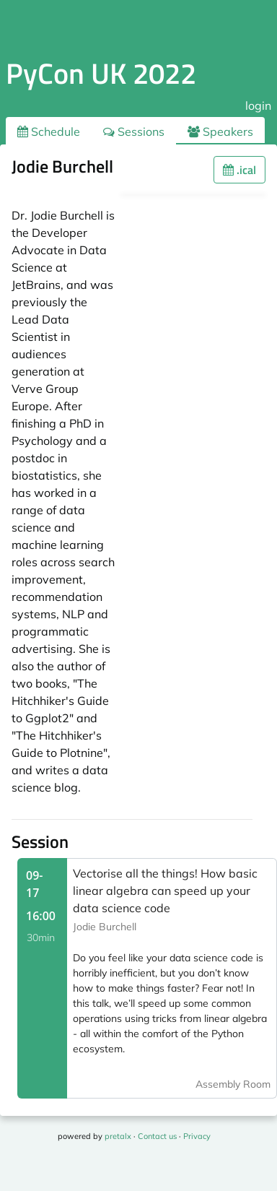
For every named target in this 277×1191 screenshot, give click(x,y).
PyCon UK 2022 (101, 73)
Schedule (48, 131)
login (258, 105)
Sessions (133, 131)
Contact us (157, 1136)
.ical (239, 169)
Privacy (197, 1136)
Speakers (220, 131)
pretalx (118, 1136)
